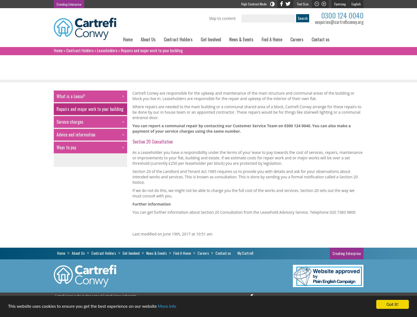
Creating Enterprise (69, 4)
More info (167, 306)
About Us (148, 39)
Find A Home (272, 39)
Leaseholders (107, 50)
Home (128, 39)
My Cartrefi (348, 41)
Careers (296, 39)
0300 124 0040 (342, 15)
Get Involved (211, 39)
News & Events (241, 39)
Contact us (321, 39)
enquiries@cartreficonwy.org (339, 22)
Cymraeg (340, 4)
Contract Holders (178, 39)
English (356, 4)
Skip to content (222, 18)
